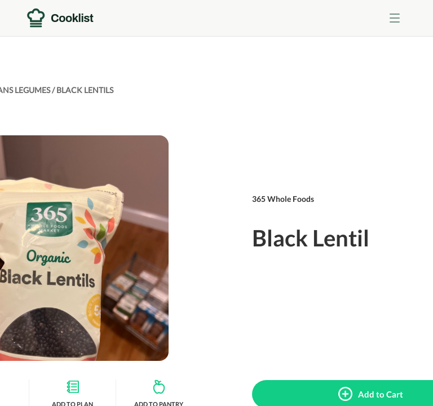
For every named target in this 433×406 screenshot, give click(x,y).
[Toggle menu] (394, 18)
